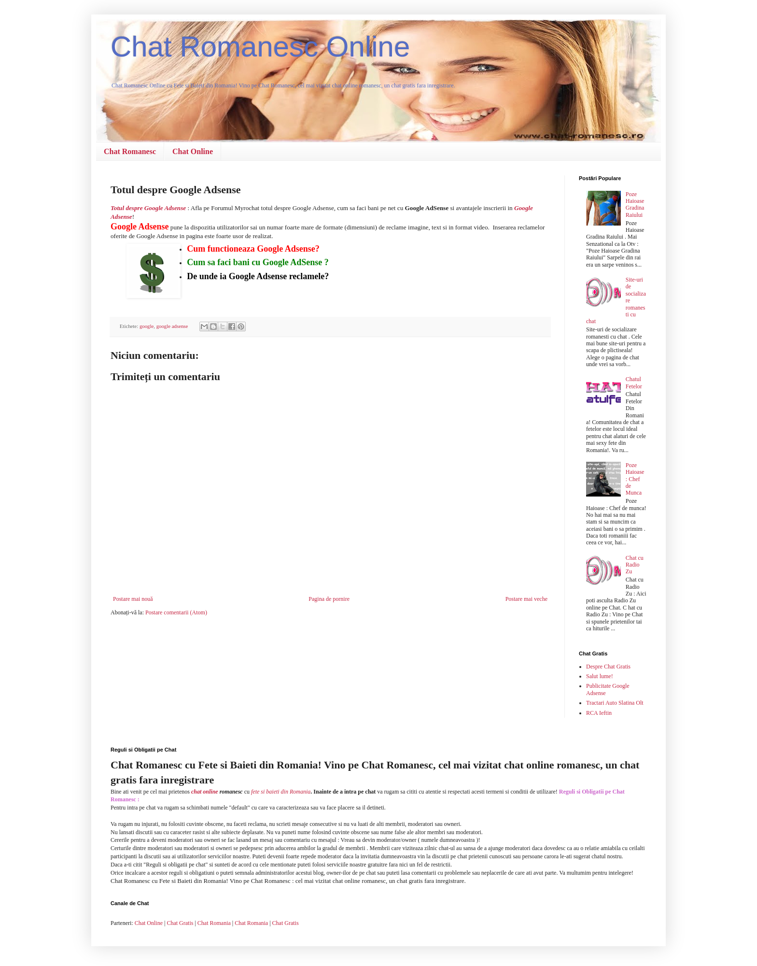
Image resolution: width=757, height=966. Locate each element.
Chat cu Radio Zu (635, 564)
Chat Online (192, 151)
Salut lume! (599, 676)
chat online (204, 791)
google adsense (172, 326)
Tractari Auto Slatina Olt (615, 702)
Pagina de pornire (329, 599)
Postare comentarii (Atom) (176, 612)
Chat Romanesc (130, 151)
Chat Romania (214, 923)
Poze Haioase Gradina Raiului (635, 204)
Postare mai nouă (133, 599)
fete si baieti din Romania (280, 791)
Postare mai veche (526, 599)
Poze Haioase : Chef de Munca (635, 479)
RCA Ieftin (599, 713)
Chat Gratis (180, 923)
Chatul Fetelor (634, 382)
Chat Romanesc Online (260, 46)
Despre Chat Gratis (608, 666)
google (147, 326)
